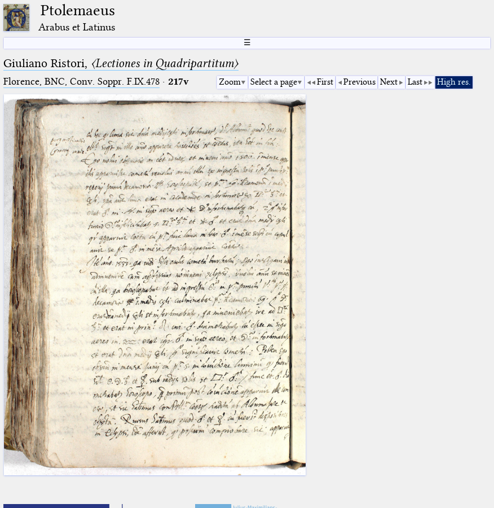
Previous (359, 82)
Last (415, 82)
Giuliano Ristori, (121, 63)
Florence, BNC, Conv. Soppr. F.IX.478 (81, 81)
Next (389, 82)
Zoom (230, 82)
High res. (454, 82)
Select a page (273, 82)
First (325, 82)
